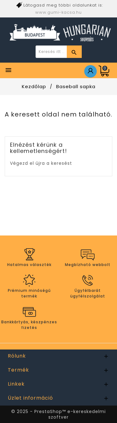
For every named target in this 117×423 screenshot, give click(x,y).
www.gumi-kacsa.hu (58, 12)
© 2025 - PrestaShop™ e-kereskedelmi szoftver (58, 414)
